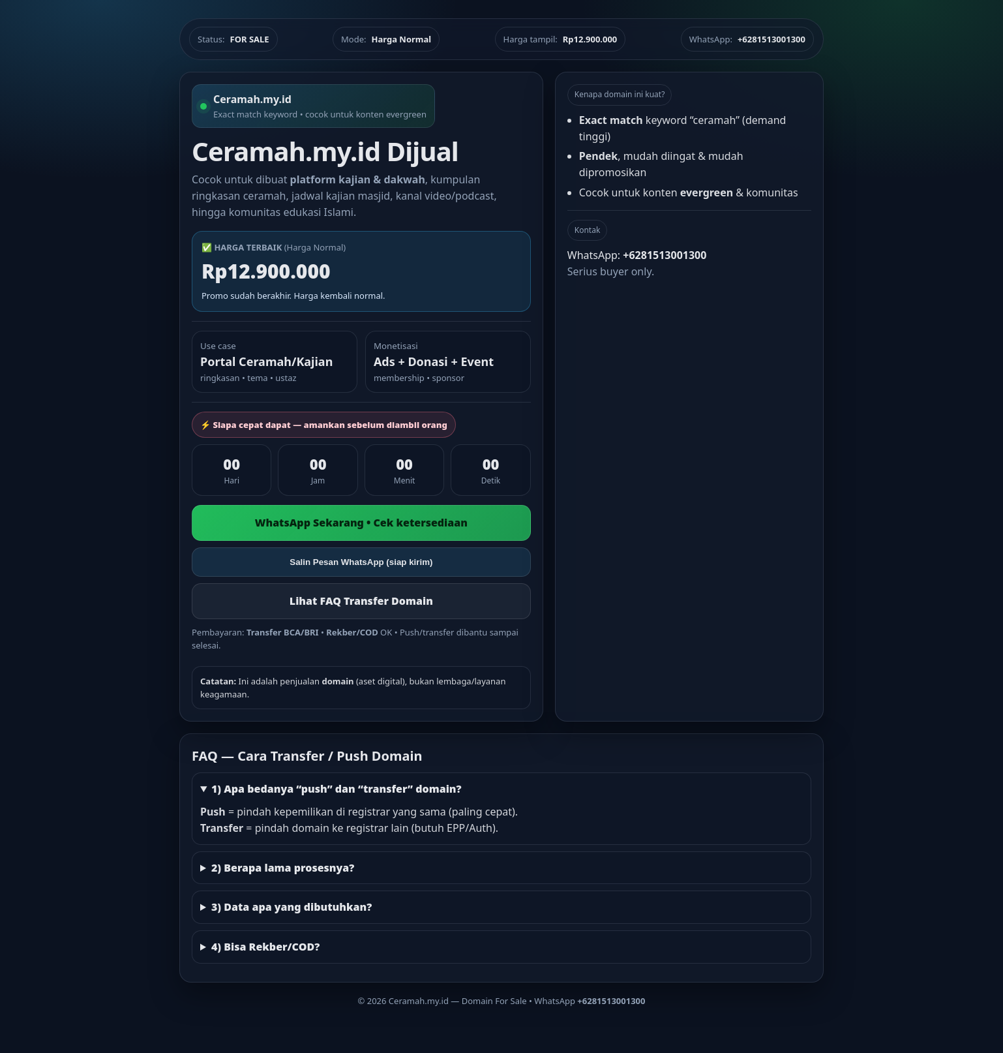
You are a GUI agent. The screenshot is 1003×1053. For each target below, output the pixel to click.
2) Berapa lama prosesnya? (282, 868)
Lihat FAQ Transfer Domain (361, 601)
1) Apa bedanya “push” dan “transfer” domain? (336, 789)
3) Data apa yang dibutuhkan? (291, 907)
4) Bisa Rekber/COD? (265, 946)
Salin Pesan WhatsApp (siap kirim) (361, 562)
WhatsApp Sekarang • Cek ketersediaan (361, 522)
